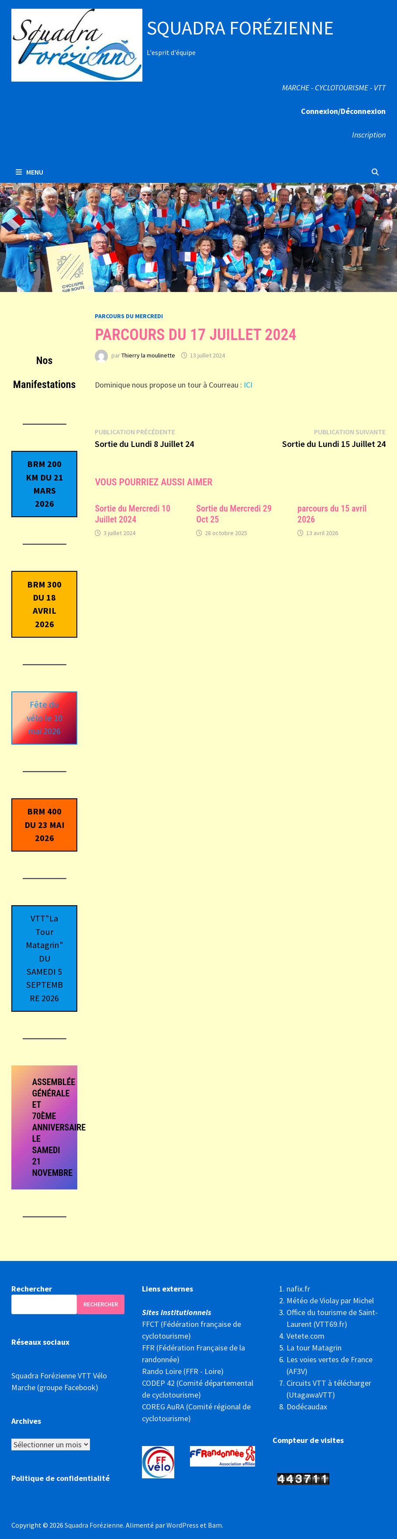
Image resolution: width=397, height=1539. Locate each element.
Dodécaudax (307, 1407)
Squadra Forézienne (240, 28)
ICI (247, 385)
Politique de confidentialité (60, 1478)
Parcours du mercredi (129, 316)
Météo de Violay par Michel (330, 1300)
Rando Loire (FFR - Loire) (183, 1371)
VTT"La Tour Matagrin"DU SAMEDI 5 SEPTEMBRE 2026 (44, 958)
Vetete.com (306, 1336)
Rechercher (31, 1289)
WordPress (182, 1525)
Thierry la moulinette (148, 355)
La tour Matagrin (314, 1348)
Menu (29, 172)
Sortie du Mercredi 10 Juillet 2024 (132, 514)
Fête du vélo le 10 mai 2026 (44, 718)
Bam (215, 1525)
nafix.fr (298, 1289)
